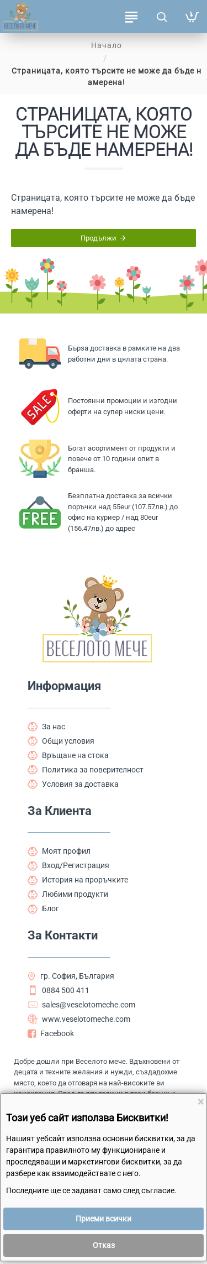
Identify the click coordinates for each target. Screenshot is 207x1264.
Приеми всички (103, 1218)
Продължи (98, 238)
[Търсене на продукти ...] (161, 16)
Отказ (104, 1245)
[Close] (201, 1102)
